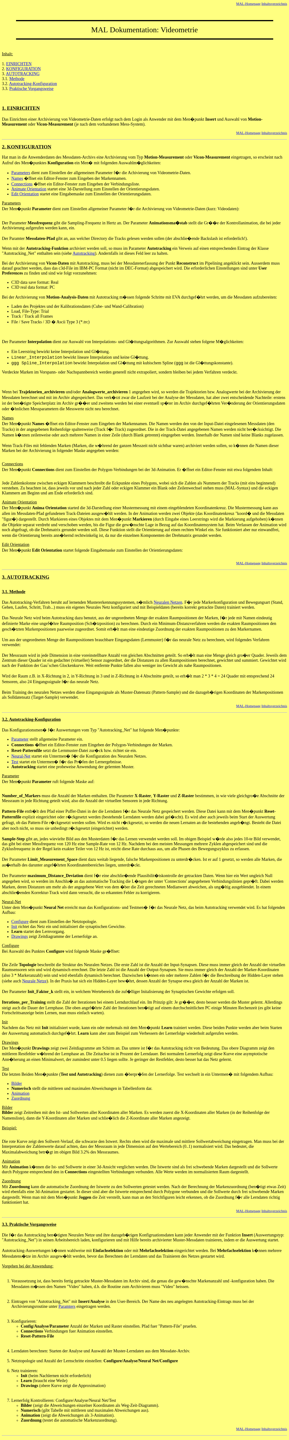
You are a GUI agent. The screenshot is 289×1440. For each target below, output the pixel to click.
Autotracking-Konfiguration (33, 83)
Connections (22, 184)
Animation (20, 1093)
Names (17, 178)
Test (14, 761)
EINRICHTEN (19, 64)
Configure (20, 921)
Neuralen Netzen (168, 602)
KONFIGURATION (23, 68)
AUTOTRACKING (23, 73)
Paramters (66, 1306)
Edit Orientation (25, 194)
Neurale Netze (34, 981)
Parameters (20, 172)
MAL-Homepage (248, 4)
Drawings (19, 936)
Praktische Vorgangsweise (31, 88)
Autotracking (84, 253)
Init (14, 926)
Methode (17, 78)
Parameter (20, 739)
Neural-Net (20, 756)
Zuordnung (20, 1098)
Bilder (16, 1083)
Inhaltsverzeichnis (274, 4)
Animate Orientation (28, 189)
